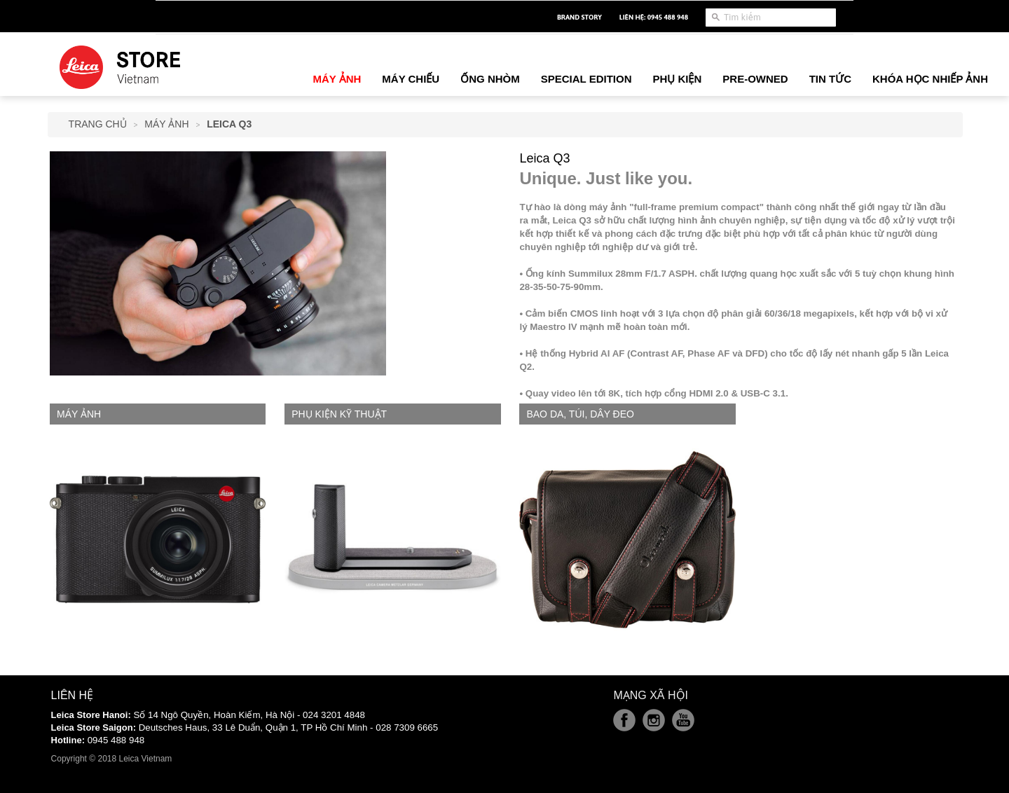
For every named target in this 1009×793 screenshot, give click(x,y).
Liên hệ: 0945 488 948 (653, 17)
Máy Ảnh (166, 124)
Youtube (683, 720)
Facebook (624, 720)
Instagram (654, 720)
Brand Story (579, 17)
